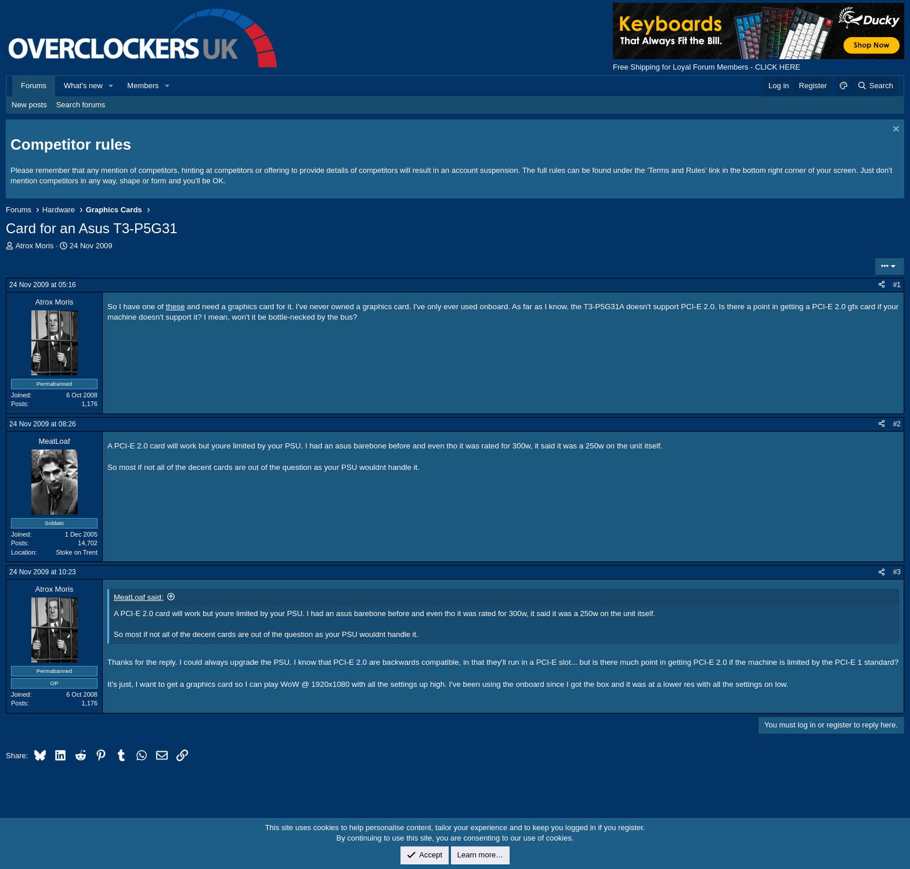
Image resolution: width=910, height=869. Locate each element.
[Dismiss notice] (895, 130)
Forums (33, 85)
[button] (111, 86)
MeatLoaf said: (138, 597)
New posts (29, 104)
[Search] (875, 86)
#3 (897, 572)
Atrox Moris (35, 245)
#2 (897, 424)
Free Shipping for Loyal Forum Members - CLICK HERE (706, 67)
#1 (897, 285)
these (175, 306)
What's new (83, 85)
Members (142, 85)
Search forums (81, 104)
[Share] (881, 285)
